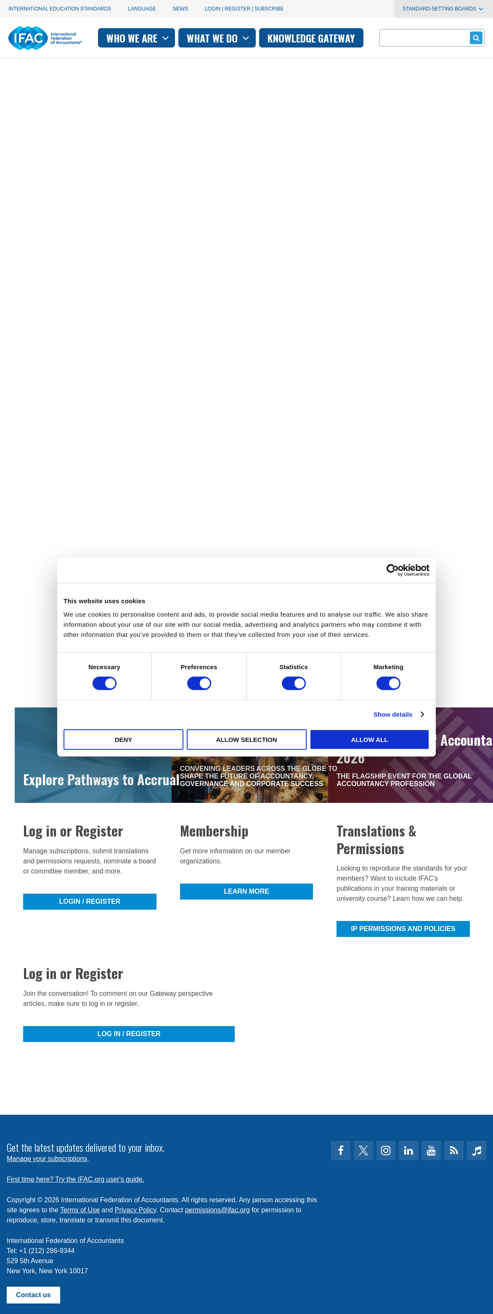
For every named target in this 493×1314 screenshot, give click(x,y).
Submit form (475, 37)
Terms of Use (80, 1210)
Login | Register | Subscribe (244, 9)
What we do (219, 37)
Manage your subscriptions (47, 1158)
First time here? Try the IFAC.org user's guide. (75, 1179)
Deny (124, 739)
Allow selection (246, 739)
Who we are (138, 37)
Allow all (369, 739)
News (180, 9)
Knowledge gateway (311, 37)
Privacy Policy (135, 1210)
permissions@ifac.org (217, 1210)
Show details (393, 714)
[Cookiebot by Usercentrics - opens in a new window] (392, 570)
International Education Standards (59, 9)
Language (142, 9)
